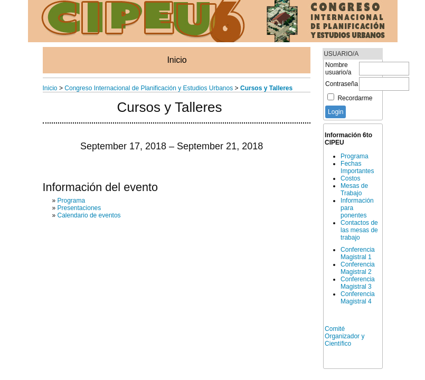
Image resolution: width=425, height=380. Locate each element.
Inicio (176, 59)
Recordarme (354, 98)
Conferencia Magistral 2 (358, 268)
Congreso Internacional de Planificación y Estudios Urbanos (148, 88)
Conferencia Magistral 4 (358, 297)
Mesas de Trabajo (354, 189)
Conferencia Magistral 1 (358, 253)
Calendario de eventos (89, 215)
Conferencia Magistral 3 (358, 283)
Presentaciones (79, 208)
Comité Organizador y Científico (344, 336)
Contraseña (341, 84)
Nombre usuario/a (338, 68)
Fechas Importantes (357, 167)
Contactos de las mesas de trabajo (359, 230)
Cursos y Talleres (266, 88)
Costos (350, 178)
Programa (355, 156)
